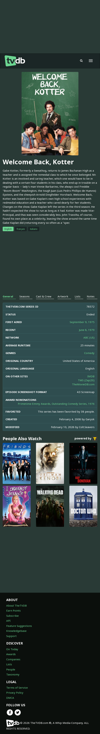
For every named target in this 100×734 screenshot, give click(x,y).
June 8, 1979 (86, 330)
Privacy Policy (14, 692)
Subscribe (12, 615)
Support (11, 636)
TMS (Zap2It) (86, 380)
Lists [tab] (77, 296)
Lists (9, 664)
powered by (86, 438)
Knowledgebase (16, 631)
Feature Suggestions (19, 626)
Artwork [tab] (63, 296)
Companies (13, 659)
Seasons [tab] (24, 296)
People (10, 669)
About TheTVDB (16, 605)
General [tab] (8, 296)
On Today (12, 649)
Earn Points (13, 610)
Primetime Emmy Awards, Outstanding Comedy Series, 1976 (56, 403)
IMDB (90, 376)
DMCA (10, 697)
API (8, 620)
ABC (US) (88, 337)
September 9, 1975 (82, 322)
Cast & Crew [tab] (43, 296)
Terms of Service (17, 687)
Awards (11, 654)
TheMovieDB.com (83, 384)
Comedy (89, 353)
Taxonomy (12, 674)
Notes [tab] (90, 296)
